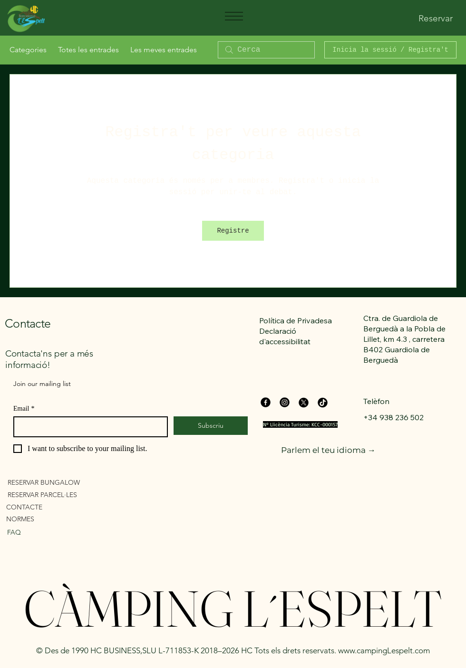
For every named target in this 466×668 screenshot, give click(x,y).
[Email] (87, 426)
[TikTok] (323, 402)
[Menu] (233, 16)
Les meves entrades (163, 49)
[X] (304, 402)
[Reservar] (436, 18)
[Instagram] (285, 402)
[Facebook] (266, 402)
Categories (28, 49)
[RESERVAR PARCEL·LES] (62, 494)
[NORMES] (60, 519)
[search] (266, 49)
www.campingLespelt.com (384, 650)
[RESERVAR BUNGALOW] (62, 482)
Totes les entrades (88, 49)
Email (23, 409)
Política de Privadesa (295, 320)
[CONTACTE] (60, 507)
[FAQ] (53, 532)
